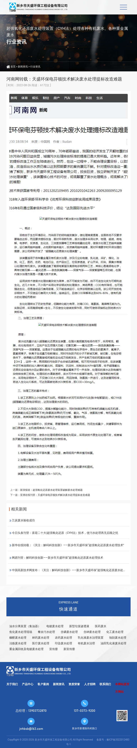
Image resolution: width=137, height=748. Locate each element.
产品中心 (27, 684)
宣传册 (53, 649)
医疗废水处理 (40, 643)
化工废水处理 (114, 632)
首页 (13, 66)
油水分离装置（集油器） (25, 626)
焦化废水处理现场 (20, 632)
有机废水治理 (86, 643)
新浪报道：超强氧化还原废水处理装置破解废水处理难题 (51, 489)
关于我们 (12, 684)
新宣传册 (69, 649)
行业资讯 (35, 66)
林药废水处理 (40, 637)
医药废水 (100, 626)
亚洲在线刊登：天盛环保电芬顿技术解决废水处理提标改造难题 (55, 494)
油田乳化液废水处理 (113, 643)
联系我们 (105, 684)
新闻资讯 (23, 66)
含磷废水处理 (69, 632)
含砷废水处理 (92, 632)
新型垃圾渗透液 (79, 626)
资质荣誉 (74, 684)
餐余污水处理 (46, 632)
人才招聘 (89, 684)
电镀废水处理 (55, 626)
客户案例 (43, 684)
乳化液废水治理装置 (90, 637)
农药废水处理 (63, 637)
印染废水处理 (63, 643)
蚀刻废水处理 (117, 637)
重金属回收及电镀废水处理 (26, 649)
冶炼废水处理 (17, 643)
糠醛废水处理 (17, 637)
